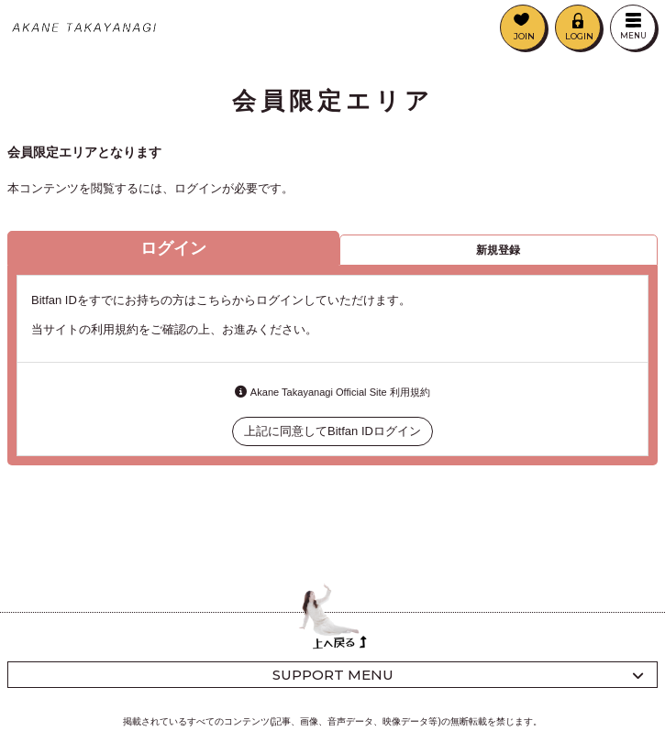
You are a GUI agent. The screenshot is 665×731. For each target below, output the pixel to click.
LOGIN (579, 36)
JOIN (524, 36)
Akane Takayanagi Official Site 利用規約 (340, 392)
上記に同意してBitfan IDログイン (332, 431)
